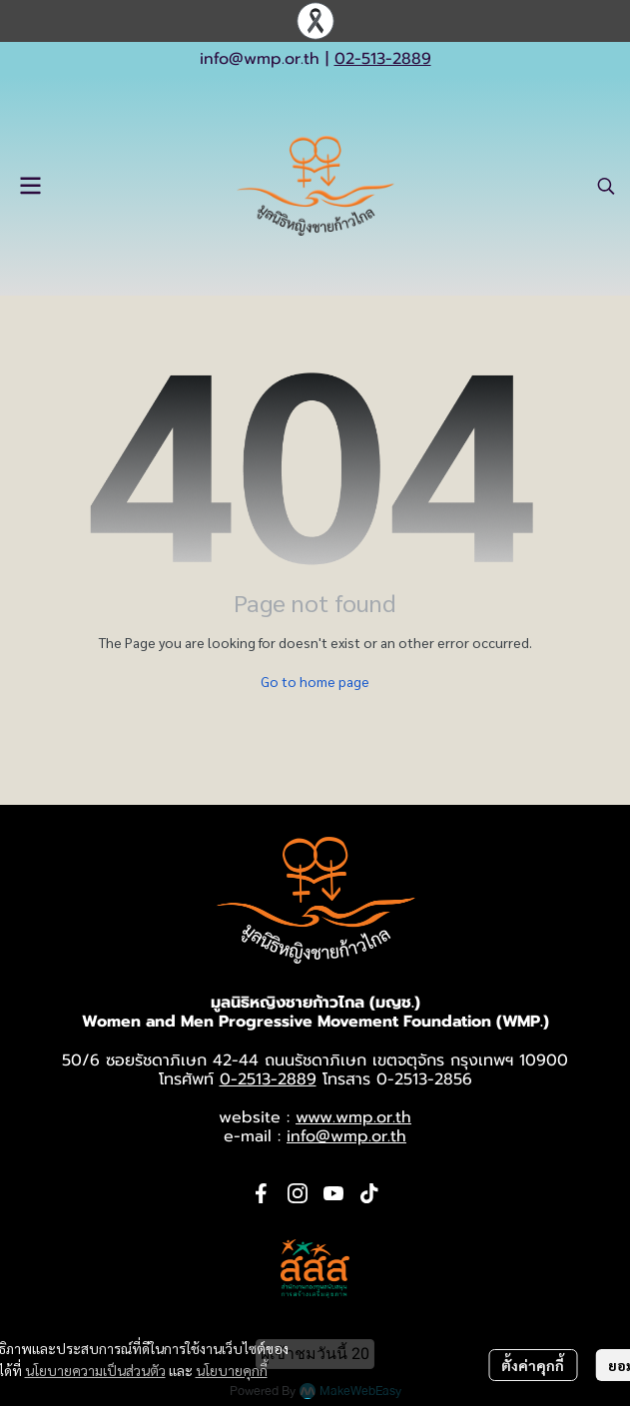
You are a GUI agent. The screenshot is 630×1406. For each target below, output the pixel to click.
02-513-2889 (382, 59)
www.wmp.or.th (353, 1117)
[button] (606, 186)
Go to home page (315, 681)
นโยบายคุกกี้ (232, 1370)
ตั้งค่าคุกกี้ (532, 1365)
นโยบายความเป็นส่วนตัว (95, 1370)
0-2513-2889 (268, 1079)
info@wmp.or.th (259, 59)
